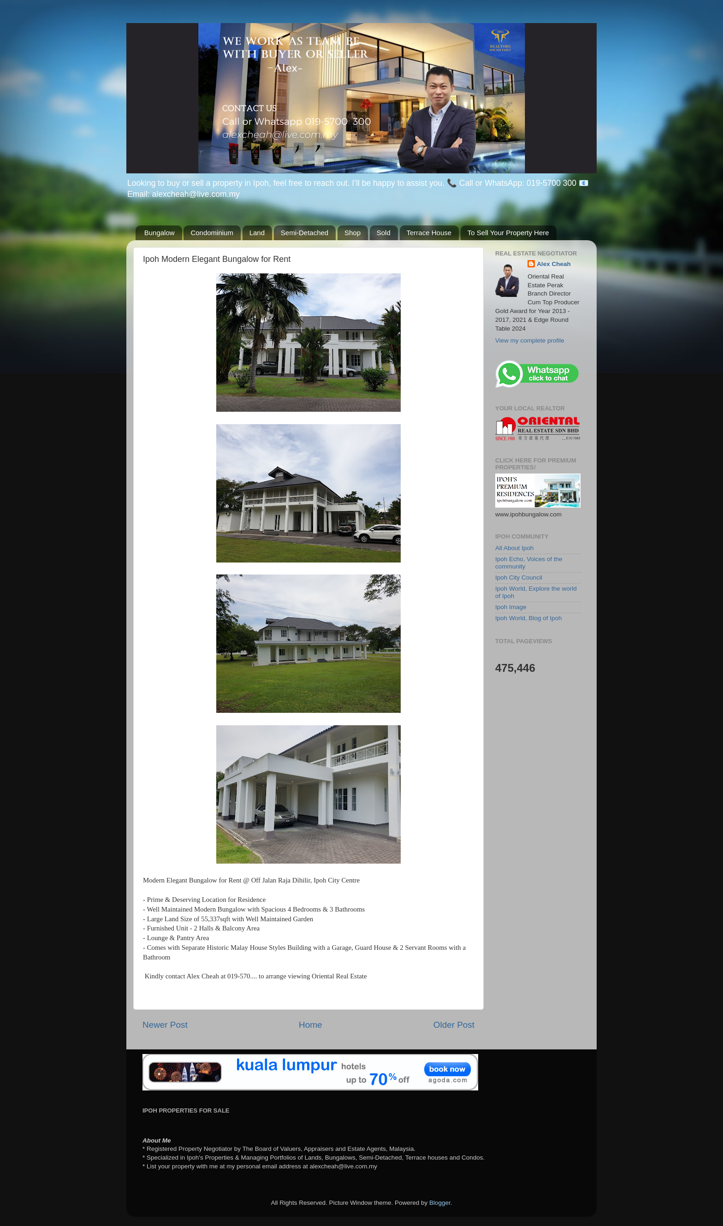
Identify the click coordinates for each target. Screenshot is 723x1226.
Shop (352, 233)
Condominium (211, 233)
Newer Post (165, 1025)
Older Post (453, 1025)
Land (257, 233)
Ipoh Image (511, 607)
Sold (384, 233)
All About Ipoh (514, 548)
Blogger (439, 1202)
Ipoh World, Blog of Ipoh (528, 618)
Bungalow (159, 233)
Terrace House (429, 233)
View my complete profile (529, 340)
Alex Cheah (554, 264)
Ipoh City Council (518, 577)
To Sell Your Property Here (508, 233)
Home (310, 1025)
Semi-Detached (304, 233)
